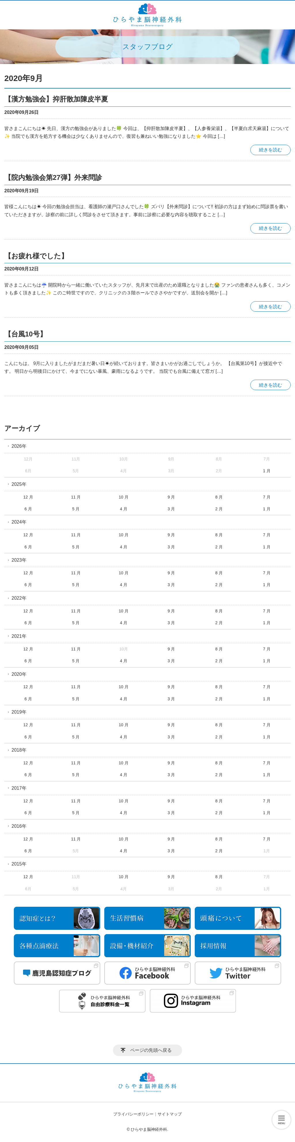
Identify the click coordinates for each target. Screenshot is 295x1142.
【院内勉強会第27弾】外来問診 (53, 177)
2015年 (19, 863)
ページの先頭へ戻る (151, 1050)
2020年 (19, 674)
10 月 (123, 497)
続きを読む (270, 149)
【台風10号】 (25, 334)
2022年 (19, 598)
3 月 (171, 509)
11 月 (76, 497)
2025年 (19, 484)
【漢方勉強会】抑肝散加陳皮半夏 (56, 99)
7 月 (267, 497)
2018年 (19, 750)
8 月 (219, 497)
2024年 (19, 522)
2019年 (19, 712)
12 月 (28, 497)
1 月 (267, 471)
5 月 (76, 509)
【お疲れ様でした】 (36, 256)
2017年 (19, 788)
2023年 (19, 560)
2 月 (219, 509)
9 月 (171, 497)
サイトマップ (170, 1114)
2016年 (19, 826)
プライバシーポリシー (133, 1114)
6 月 (28, 509)
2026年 (19, 446)
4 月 (123, 509)
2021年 (19, 636)
